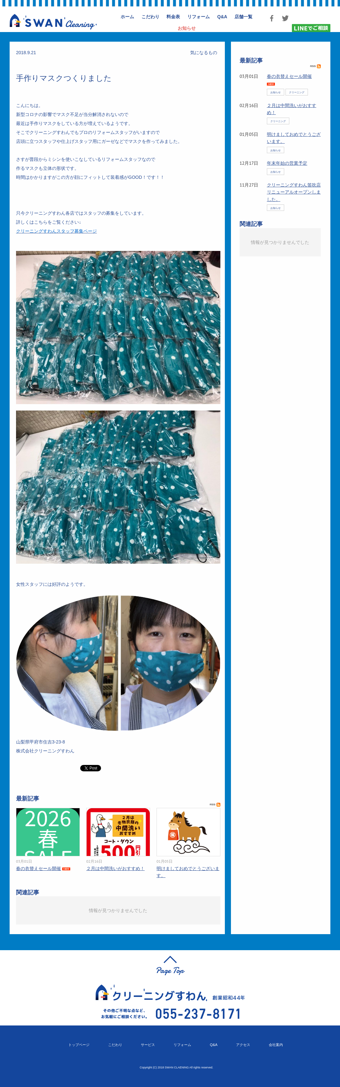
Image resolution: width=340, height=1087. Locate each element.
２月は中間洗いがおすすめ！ (115, 868)
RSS (215, 805)
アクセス (243, 1045)
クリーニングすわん (53, 21)
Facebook (271, 18)
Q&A (213, 1045)
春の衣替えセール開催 (38, 868)
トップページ (78, 1045)
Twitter (285, 18)
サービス (148, 1045)
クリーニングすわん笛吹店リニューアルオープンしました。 (294, 192)
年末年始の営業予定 (287, 163)
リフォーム (182, 1045)
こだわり (115, 1045)
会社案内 (276, 1045)
